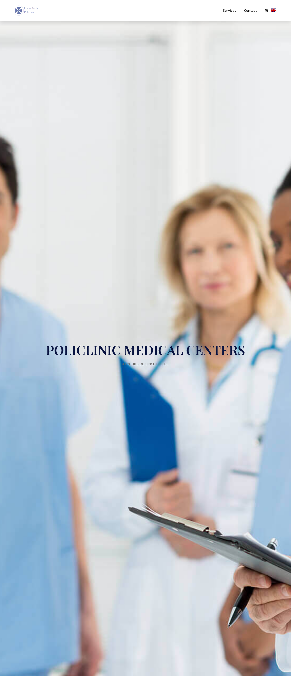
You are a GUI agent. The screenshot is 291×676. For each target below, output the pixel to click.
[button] (271, 10)
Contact (250, 10)
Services (229, 10)
